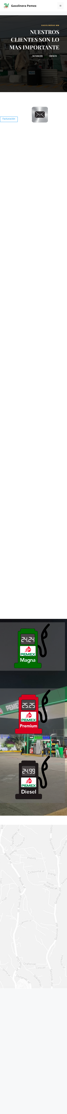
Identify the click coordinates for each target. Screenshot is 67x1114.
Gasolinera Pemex (23, 6)
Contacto (53, 56)
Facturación (37, 56)
